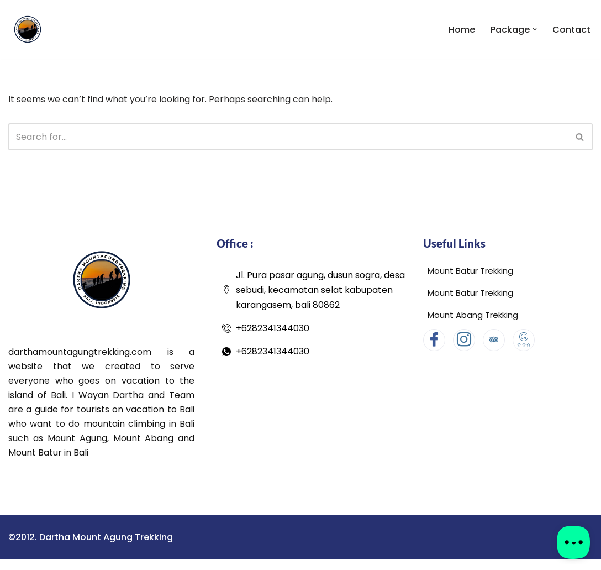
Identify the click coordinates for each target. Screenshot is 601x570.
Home (462, 29)
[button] (535, 29)
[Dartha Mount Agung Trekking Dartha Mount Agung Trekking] (27, 29)
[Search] (288, 136)
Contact (571, 29)
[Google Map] (524, 340)
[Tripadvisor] (494, 340)
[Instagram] (464, 340)
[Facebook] (434, 340)
